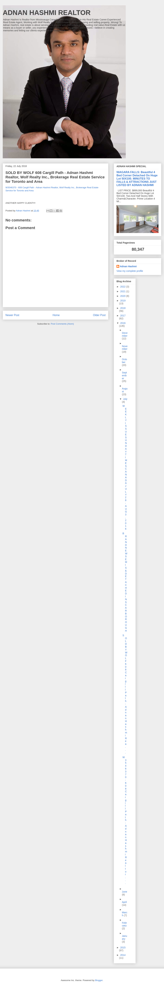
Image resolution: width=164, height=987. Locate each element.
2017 (123, 315)
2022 (123, 286)
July (125, 399)
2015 (123, 947)
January (124, 937)
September (124, 375)
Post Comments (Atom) (62, 324)
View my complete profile (130, 271)
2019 (123, 300)
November (125, 347)
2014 (123, 955)
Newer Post (12, 315)
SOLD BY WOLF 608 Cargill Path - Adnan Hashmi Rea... (124, 694)
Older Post (99, 315)
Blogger (98, 980)
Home (56, 315)
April (124, 902)
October (124, 361)
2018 (123, 308)
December (125, 334)
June (124, 891)
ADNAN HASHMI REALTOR (47, 12)
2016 (123, 323)
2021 (123, 291)
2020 (123, 296)
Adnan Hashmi (128, 266)
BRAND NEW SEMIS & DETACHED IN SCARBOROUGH (124, 582)
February (124, 924)
